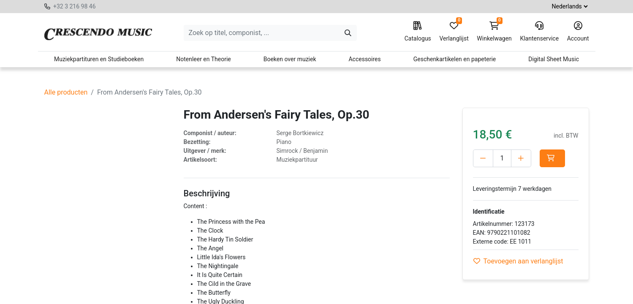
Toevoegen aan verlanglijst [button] (518, 261)
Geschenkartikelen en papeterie (454, 59)
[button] (554, 158)
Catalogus (418, 32)
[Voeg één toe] (521, 158)
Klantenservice (539, 32)
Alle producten (66, 92)
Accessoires (364, 59)
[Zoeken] (348, 33)
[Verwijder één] (483, 158)
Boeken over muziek (290, 59)
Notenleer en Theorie (203, 59)
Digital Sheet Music (553, 59)
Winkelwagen (494, 32)
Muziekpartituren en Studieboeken (99, 59)
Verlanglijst (453, 32)
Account (578, 32)
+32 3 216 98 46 (74, 6)
